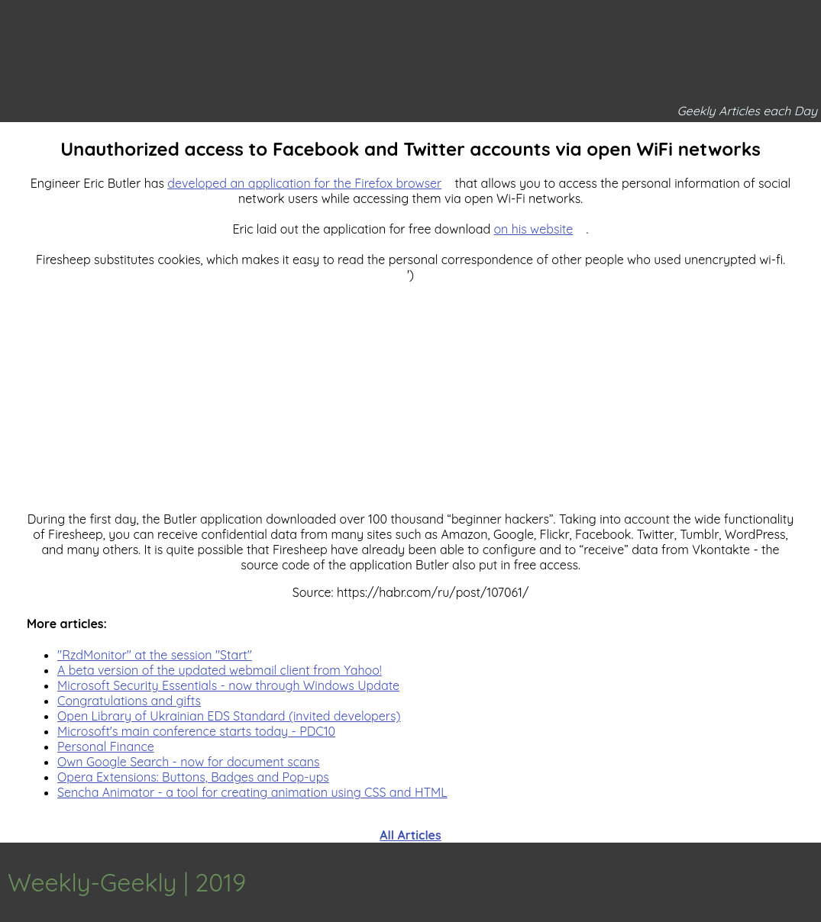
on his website (533, 229)
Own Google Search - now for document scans (188, 761)
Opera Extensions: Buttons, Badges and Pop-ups (193, 777)
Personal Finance (105, 746)
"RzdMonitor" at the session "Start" (154, 654)
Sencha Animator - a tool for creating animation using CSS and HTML (252, 792)
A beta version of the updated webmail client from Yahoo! (219, 670)
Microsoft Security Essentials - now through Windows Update (228, 685)
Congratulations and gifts (129, 700)
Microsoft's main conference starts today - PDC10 (196, 731)
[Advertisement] (410, 389)
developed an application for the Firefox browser (304, 183)
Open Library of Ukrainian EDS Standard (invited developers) (229, 716)
